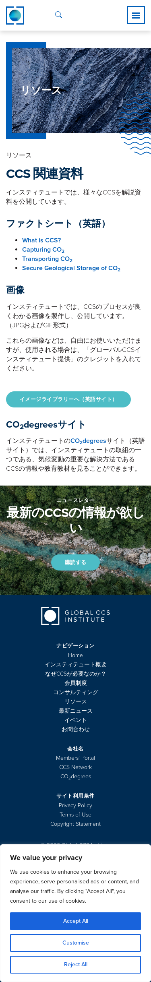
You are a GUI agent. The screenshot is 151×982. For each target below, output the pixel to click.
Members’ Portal (75, 758)
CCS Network (75, 767)
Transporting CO (47, 259)
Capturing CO (43, 250)
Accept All (75, 921)
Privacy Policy (75, 805)
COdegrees (88, 441)
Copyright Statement (75, 824)
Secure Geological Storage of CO (71, 268)
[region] (75, 913)
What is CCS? (41, 240)
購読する (76, 562)
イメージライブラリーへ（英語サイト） (69, 399)
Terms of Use (75, 814)
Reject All (75, 964)
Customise (75, 942)
